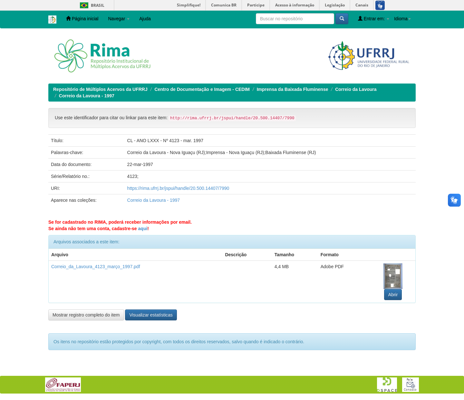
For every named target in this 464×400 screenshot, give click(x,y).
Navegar (119, 18)
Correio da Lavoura (355, 89)
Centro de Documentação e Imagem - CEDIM (202, 89)
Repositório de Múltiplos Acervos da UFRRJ (100, 89)
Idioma (402, 18)
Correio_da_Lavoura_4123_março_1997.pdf (95, 266)
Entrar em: (373, 18)
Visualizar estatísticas (150, 314)
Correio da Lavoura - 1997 (86, 95)
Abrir (393, 294)
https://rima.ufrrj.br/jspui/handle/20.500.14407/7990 (178, 188)
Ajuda (145, 18)
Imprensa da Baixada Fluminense (292, 89)
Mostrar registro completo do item (86, 314)
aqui (143, 228)
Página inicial (82, 18)
